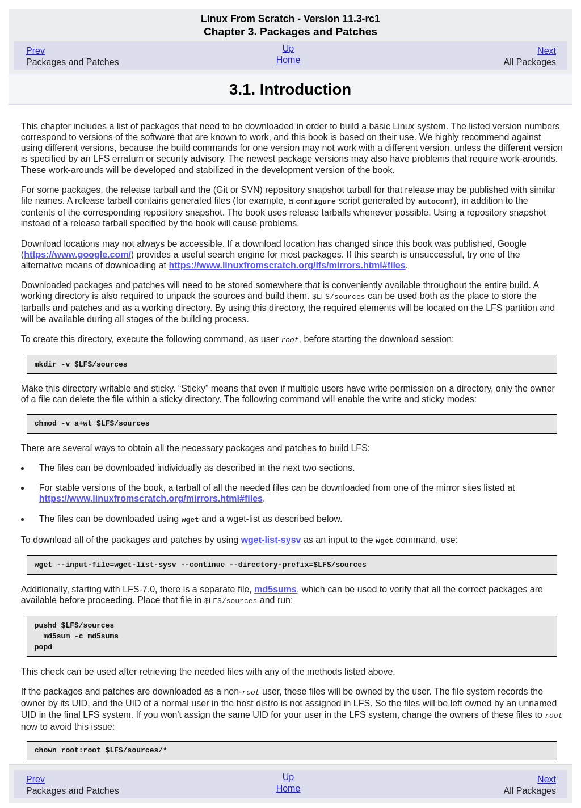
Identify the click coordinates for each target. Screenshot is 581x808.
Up (288, 48)
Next (546, 51)
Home (288, 60)
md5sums (275, 586)
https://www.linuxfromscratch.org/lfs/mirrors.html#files (287, 265)
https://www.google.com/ (77, 254)
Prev (35, 51)
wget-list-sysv (271, 537)
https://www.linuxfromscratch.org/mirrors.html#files (151, 497)
